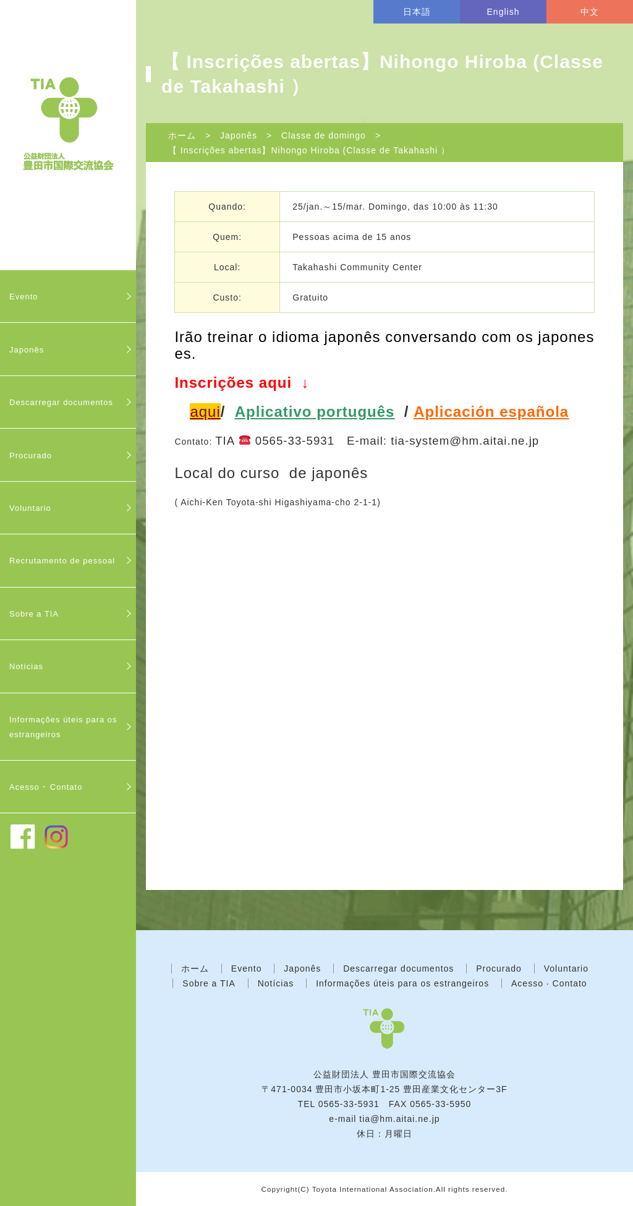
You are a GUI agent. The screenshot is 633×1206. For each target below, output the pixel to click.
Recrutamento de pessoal (62, 560)
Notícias (26, 666)
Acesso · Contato (549, 983)
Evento (23, 296)
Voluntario (30, 508)
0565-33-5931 (349, 1104)
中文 (589, 12)
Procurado (30, 455)
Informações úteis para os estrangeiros (63, 727)
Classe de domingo (323, 135)
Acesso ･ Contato (45, 787)
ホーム (182, 135)
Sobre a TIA (34, 613)
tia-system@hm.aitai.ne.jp (465, 440)
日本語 (417, 12)
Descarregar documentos (61, 402)
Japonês (26, 349)
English (503, 12)
